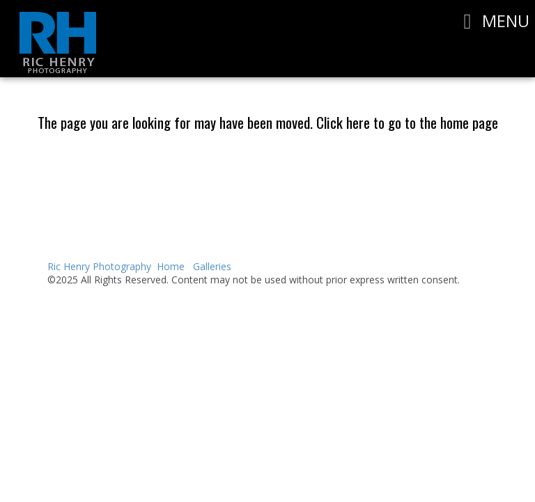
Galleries (212, 266)
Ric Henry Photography (99, 266)
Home (171, 266)
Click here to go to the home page (407, 122)
